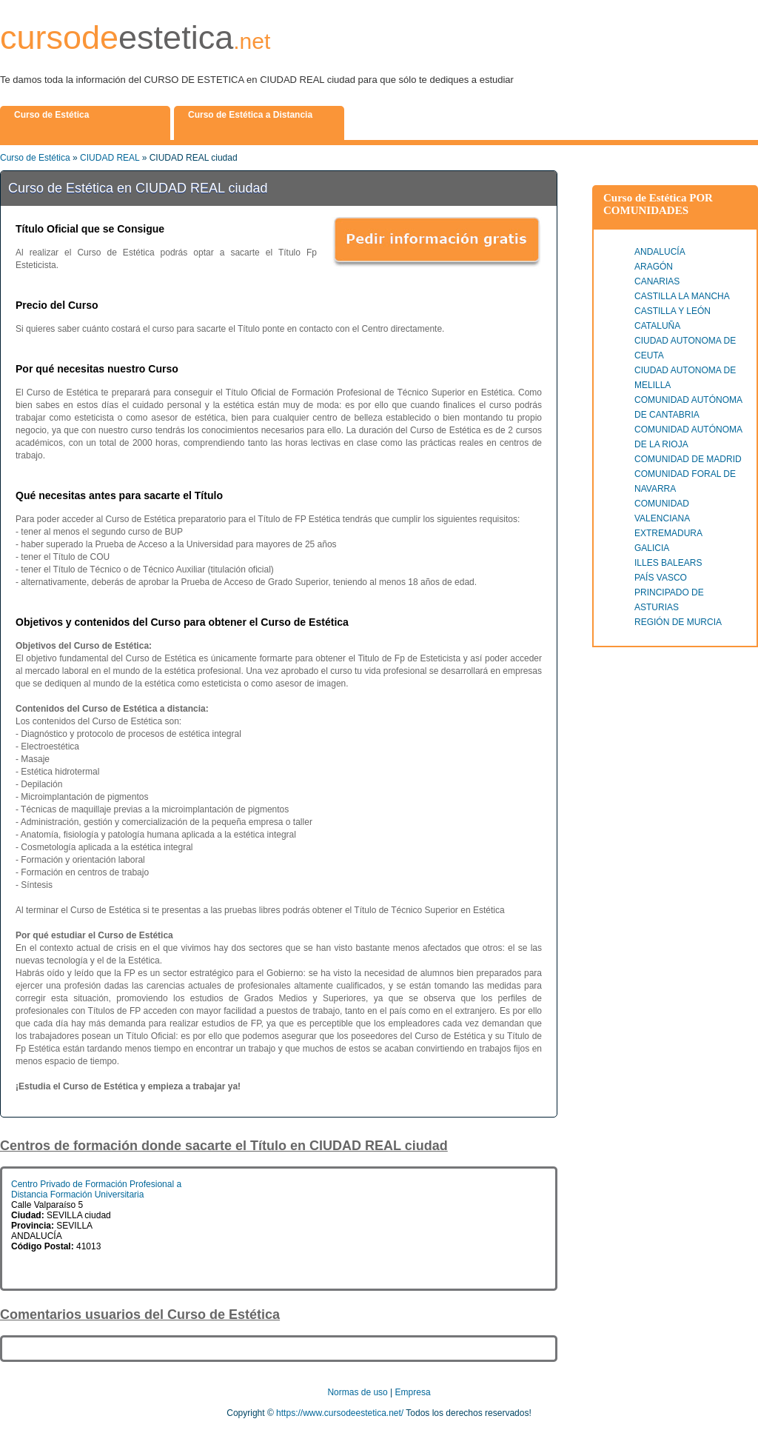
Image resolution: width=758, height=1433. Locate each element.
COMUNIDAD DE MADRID (688, 459)
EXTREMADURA (668, 533)
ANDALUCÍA (659, 252)
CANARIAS (657, 281)
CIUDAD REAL (109, 158)
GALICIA (651, 548)
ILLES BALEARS (668, 563)
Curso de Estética (35, 158)
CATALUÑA (657, 326)
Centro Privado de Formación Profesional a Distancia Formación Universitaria (96, 1189)
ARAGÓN (653, 266)
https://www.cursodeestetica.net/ (339, 1413)
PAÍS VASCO (660, 577)
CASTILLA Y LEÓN (672, 311)
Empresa (413, 1392)
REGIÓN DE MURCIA (678, 622)
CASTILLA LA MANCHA (682, 296)
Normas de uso (357, 1392)
